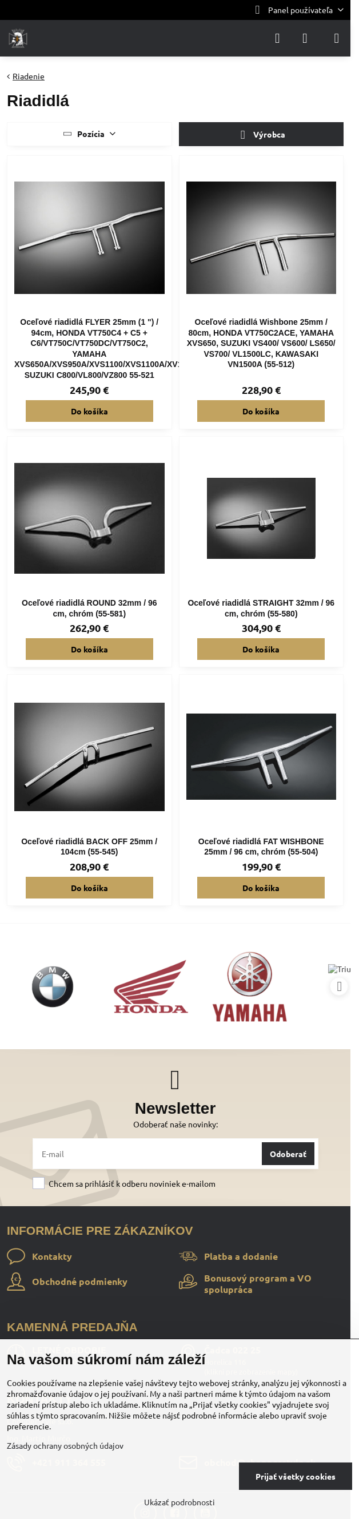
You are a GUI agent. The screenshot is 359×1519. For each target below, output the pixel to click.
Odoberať (288, 1154)
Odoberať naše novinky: (175, 1124)
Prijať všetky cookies (296, 1476)
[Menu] (336, 38)
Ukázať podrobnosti (179, 1502)
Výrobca (261, 135)
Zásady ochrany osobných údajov (65, 1445)
